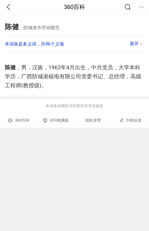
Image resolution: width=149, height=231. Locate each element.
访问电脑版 (56, 120)
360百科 (74, 7)
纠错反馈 (130, 120)
